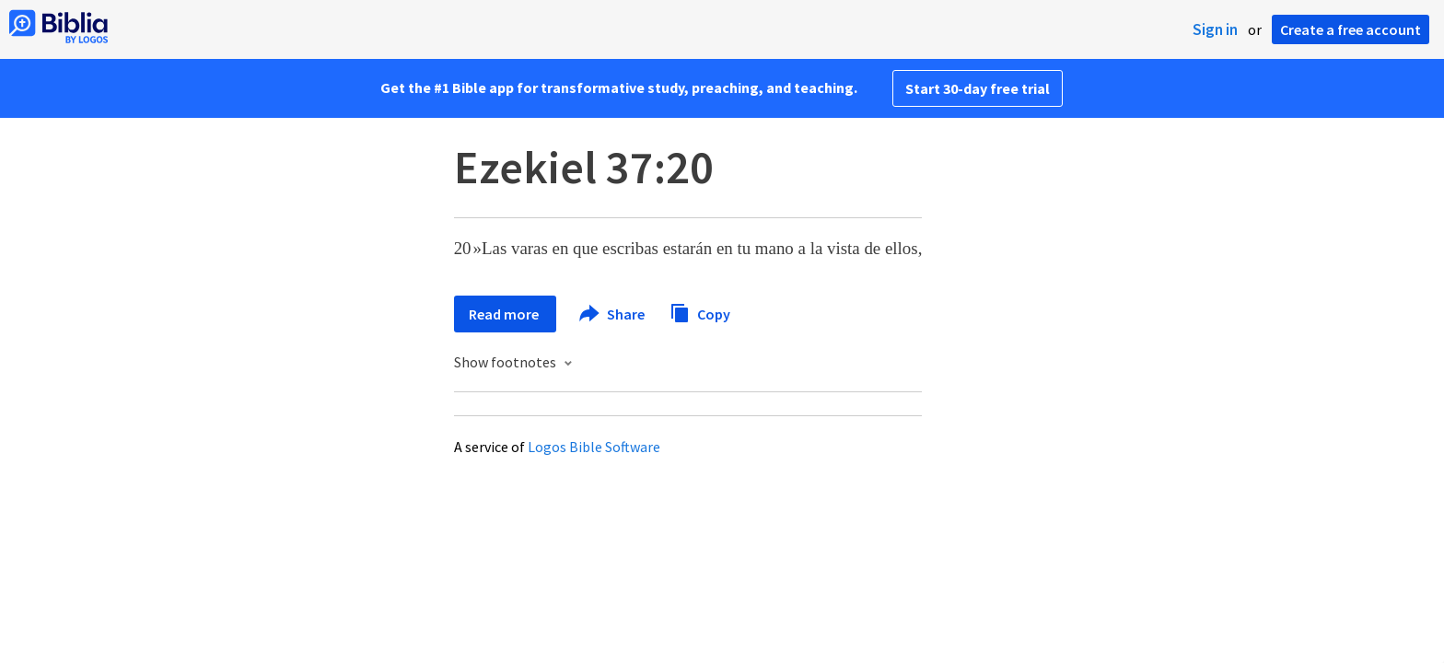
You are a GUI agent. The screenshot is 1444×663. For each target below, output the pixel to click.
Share (612, 314)
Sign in (1215, 29)
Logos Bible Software (594, 446)
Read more (505, 314)
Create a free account (1350, 29)
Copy (700, 311)
